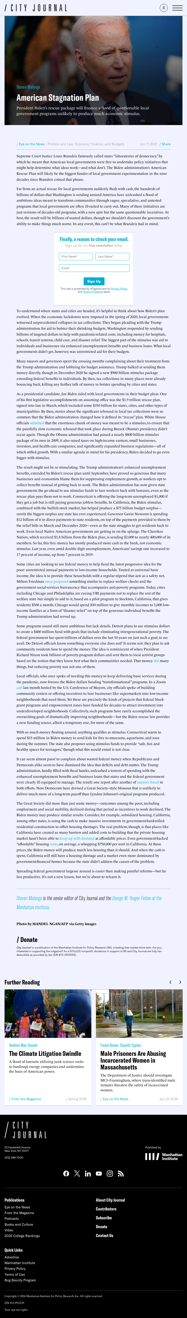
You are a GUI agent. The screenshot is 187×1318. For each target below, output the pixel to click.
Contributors (106, 1209)
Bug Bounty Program (20, 1280)
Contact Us (104, 1235)
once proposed (56, 581)
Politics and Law (60, 144)
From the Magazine (26, 1099)
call (19, 687)
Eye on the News (116, 1099)
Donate (29, 939)
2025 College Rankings (22, 1236)
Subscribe (104, 1217)
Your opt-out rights (16, 1309)
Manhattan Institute (20, 1263)
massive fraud (148, 781)
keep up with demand (77, 838)
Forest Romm (109, 1045)
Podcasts (12, 1218)
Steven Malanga (28, 87)
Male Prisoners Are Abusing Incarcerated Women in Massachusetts (133, 1060)
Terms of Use (15, 1274)
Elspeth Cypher (130, 1045)
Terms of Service (93, 291)
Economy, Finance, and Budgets (99, 144)
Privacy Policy (119, 288)
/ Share (165, 144)
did (156, 660)
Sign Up (94, 281)
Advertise (12, 1257)
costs (53, 843)
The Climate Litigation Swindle (45, 1053)
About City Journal (110, 1200)
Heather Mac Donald (23, 1045)
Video (9, 1230)
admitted (37, 422)
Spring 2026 (77, 1099)
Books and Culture (19, 1224)
